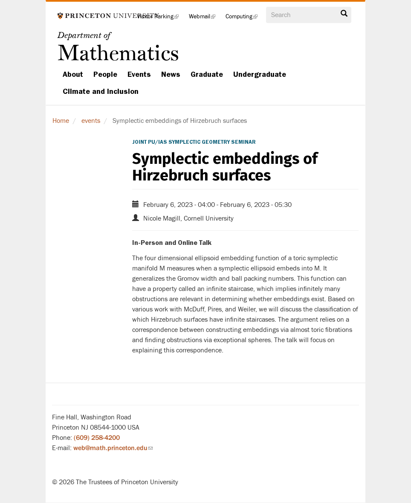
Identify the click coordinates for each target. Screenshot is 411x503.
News (170, 74)
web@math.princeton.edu (113, 448)
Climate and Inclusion (101, 91)
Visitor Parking (160, 19)
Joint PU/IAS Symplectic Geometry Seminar (194, 142)
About (73, 74)
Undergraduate (259, 74)
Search (344, 13)
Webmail (204, 19)
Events (139, 74)
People (105, 74)
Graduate (207, 74)
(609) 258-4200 (97, 437)
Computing (244, 19)
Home (60, 121)
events (90, 121)
